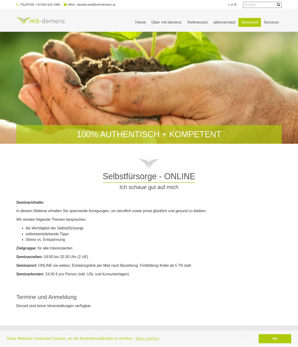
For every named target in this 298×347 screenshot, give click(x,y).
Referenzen (197, 22)
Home (140, 22)
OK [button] (275, 338)
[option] (149, 88)
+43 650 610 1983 (48, 4)
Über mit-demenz (166, 22)
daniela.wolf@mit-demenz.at (96, 4)
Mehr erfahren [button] (147, 338)
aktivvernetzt (224, 22)
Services (271, 22)
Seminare (249, 22)
